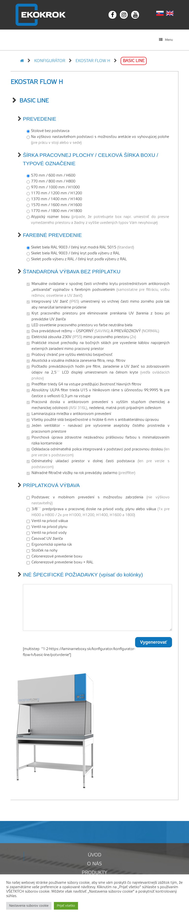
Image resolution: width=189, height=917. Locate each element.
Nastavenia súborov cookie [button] (28, 905)
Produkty (94, 873)
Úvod (94, 855)
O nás (94, 864)
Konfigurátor (49, 61)
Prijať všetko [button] (66, 905)
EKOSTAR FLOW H (93, 61)
